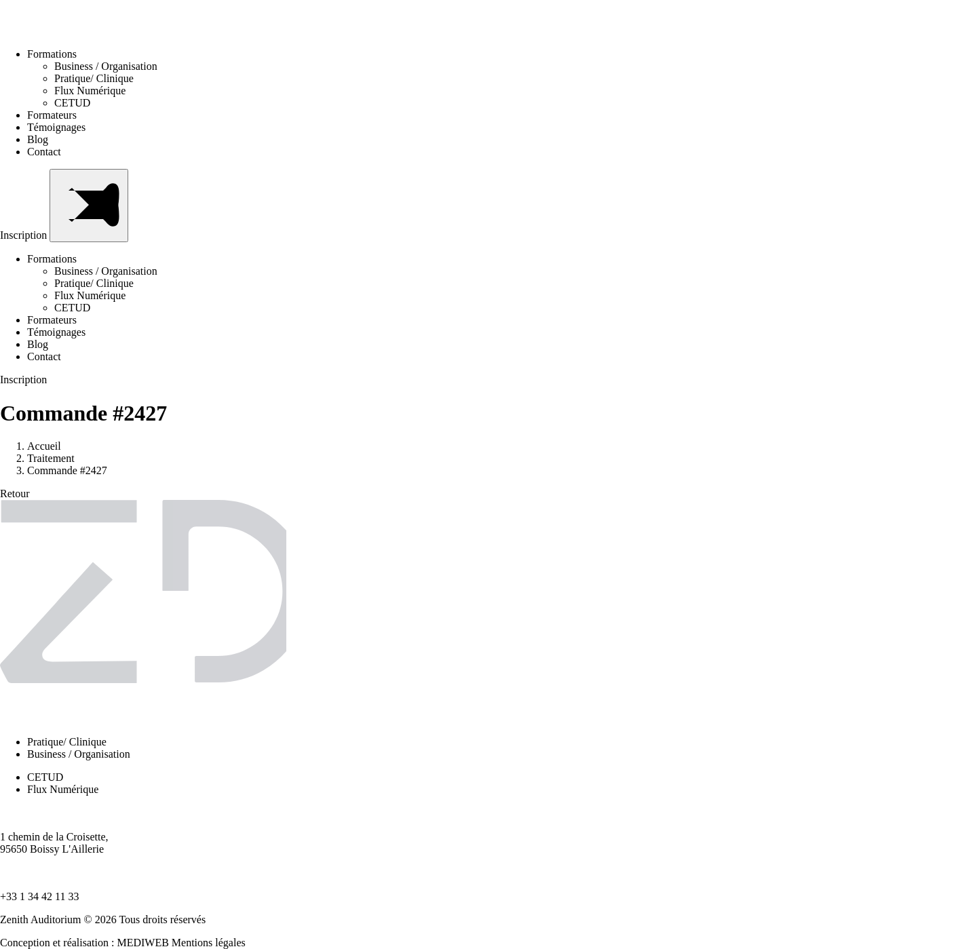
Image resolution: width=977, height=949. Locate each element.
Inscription (25, 235)
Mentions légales (209, 942)
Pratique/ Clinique (94, 78)
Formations (56, 54)
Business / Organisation (105, 66)
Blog (37, 139)
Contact (44, 151)
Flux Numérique (90, 90)
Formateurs (52, 115)
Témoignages (56, 127)
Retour (15, 493)
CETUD (72, 103)
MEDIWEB (142, 942)
